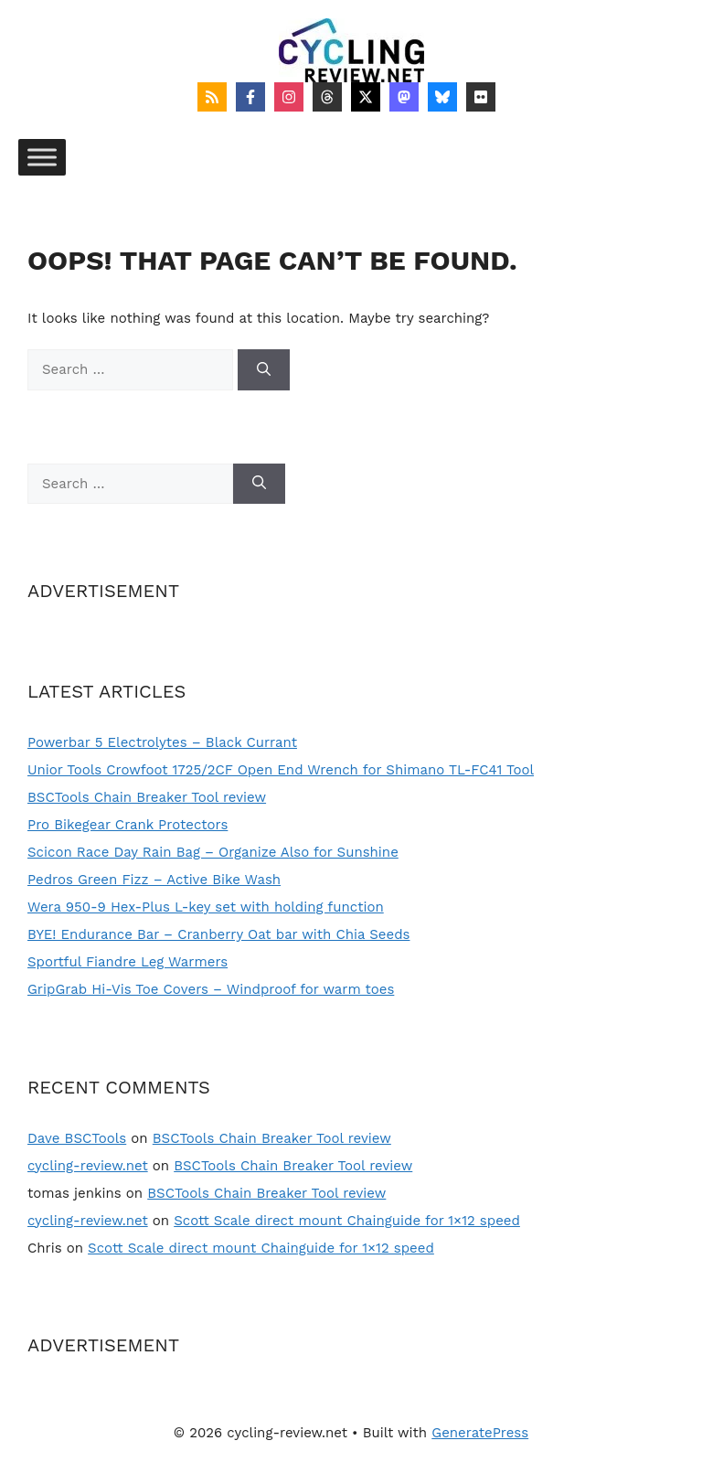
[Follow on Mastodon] (404, 97)
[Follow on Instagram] (288, 97)
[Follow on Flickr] (480, 97)
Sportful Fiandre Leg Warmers (127, 962)
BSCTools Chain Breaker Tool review (146, 797)
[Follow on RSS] (212, 97)
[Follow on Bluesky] (442, 97)
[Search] (264, 369)
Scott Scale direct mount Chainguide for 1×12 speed (347, 1220)
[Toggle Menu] (42, 156)
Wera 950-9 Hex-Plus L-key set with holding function (205, 907)
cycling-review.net (87, 1166)
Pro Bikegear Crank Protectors (127, 824)
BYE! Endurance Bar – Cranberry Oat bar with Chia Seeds (218, 934)
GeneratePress (479, 1433)
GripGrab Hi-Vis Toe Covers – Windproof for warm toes (210, 989)
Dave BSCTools (76, 1138)
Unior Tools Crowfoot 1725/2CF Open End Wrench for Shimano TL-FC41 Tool (280, 770)
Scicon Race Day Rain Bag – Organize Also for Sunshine (213, 852)
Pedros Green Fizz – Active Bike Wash (154, 879)
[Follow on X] (365, 97)
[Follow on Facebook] (250, 97)
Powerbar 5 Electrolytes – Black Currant (162, 742)
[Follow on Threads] (327, 97)
